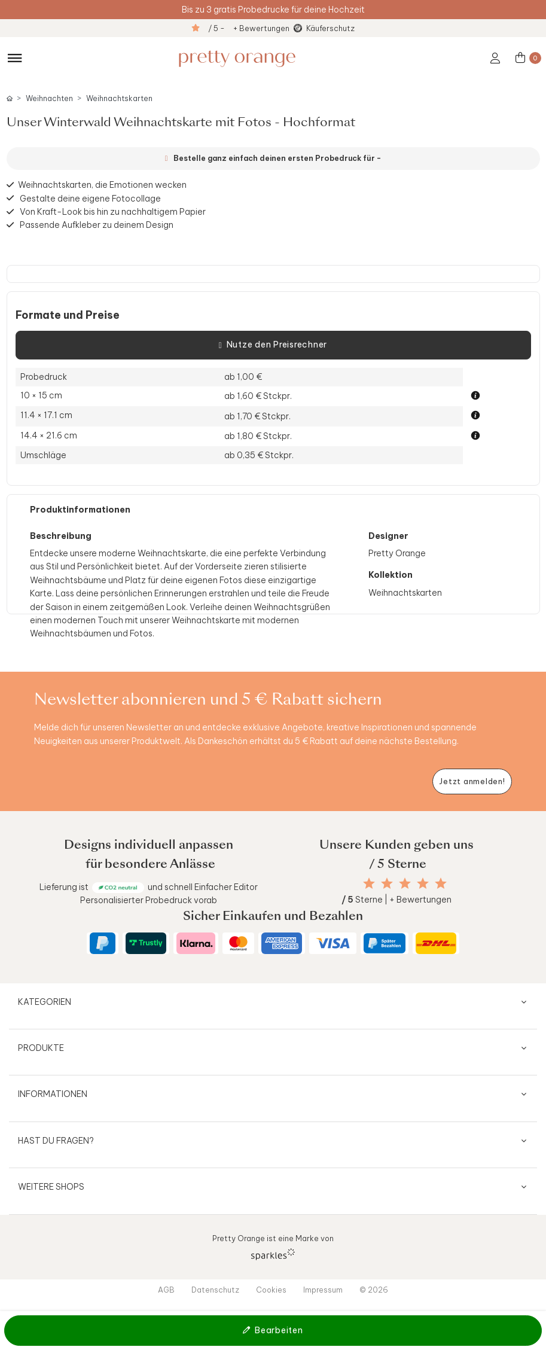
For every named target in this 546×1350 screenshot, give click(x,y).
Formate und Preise (68, 315)
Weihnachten (49, 98)
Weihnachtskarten (119, 98)
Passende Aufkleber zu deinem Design (96, 225)
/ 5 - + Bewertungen (248, 28)
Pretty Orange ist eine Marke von (273, 1246)
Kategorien (44, 1001)
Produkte (41, 1048)
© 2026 (373, 1289)
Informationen (52, 1094)
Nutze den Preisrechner (273, 345)
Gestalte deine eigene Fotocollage (90, 198)
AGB (166, 1289)
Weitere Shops (51, 1186)
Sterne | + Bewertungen (396, 899)
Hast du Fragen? (56, 1140)
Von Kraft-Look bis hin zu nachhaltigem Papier (113, 211)
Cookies (271, 1289)
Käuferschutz (330, 28)
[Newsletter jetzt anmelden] (472, 781)
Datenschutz (215, 1289)
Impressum (323, 1289)
